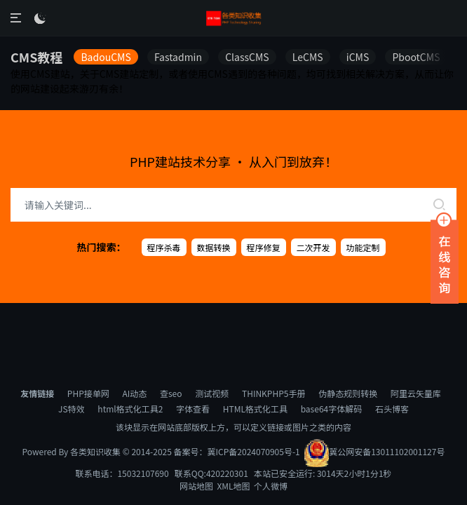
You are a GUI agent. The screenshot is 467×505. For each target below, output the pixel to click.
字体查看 (193, 409)
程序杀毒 (164, 247)
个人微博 (270, 486)
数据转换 (214, 247)
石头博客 (392, 409)
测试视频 (212, 393)
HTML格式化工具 (255, 409)
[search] (438, 205)
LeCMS (307, 57)
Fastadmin (178, 57)
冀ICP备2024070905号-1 (254, 451)
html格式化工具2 (130, 409)
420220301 (227, 473)
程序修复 (263, 247)
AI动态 (134, 393)
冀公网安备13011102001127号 (374, 451)
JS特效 (71, 409)
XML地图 (233, 486)
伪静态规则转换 (347, 393)
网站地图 (196, 486)
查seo (171, 393)
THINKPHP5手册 (273, 393)
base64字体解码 (332, 409)
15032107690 (142, 473)
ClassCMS (247, 57)
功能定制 (363, 247)
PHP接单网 (88, 393)
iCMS (358, 57)
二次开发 (313, 247)
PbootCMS (416, 57)
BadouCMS (105, 57)
